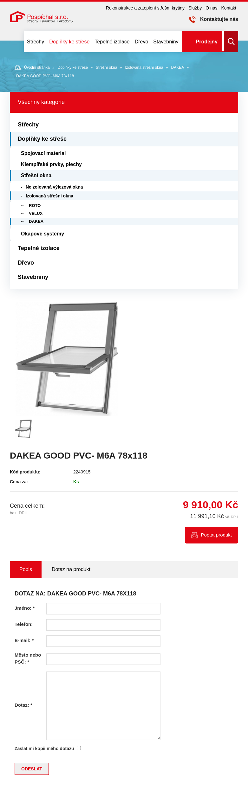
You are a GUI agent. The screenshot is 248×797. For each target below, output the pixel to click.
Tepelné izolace (112, 41)
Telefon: (24, 624)
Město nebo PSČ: (28, 658)
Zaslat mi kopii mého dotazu (44, 748)
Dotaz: (23, 705)
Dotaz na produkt (71, 569)
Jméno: (25, 608)
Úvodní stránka (32, 67)
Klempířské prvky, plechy (51, 164)
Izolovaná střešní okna (144, 67)
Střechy (35, 41)
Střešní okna (106, 67)
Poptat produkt (216, 534)
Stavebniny (165, 41)
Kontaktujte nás (219, 19)
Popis (25, 569)
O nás (211, 7)
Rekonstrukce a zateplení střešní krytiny (145, 7)
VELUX (35, 213)
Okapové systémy (42, 233)
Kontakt (228, 7)
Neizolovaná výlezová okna (54, 187)
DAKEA (177, 67)
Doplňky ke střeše (69, 41)
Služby (195, 7)
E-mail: (24, 640)
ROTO (35, 205)
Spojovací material (43, 153)
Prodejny (207, 41)
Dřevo (141, 41)
